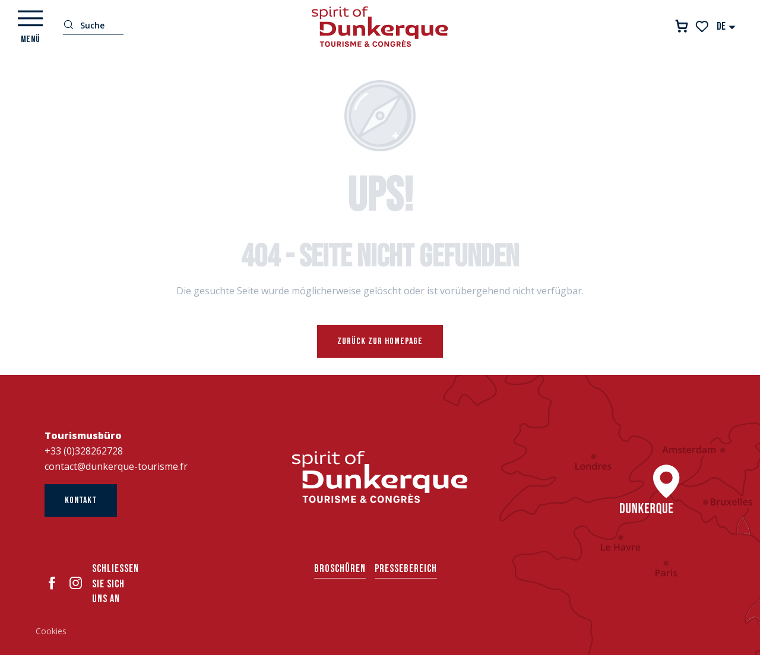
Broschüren (340, 568)
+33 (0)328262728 (84, 450)
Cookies (51, 631)
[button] (726, 26)
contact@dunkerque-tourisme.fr (116, 466)
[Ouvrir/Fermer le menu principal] (30, 26)
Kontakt (81, 500)
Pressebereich (406, 568)
